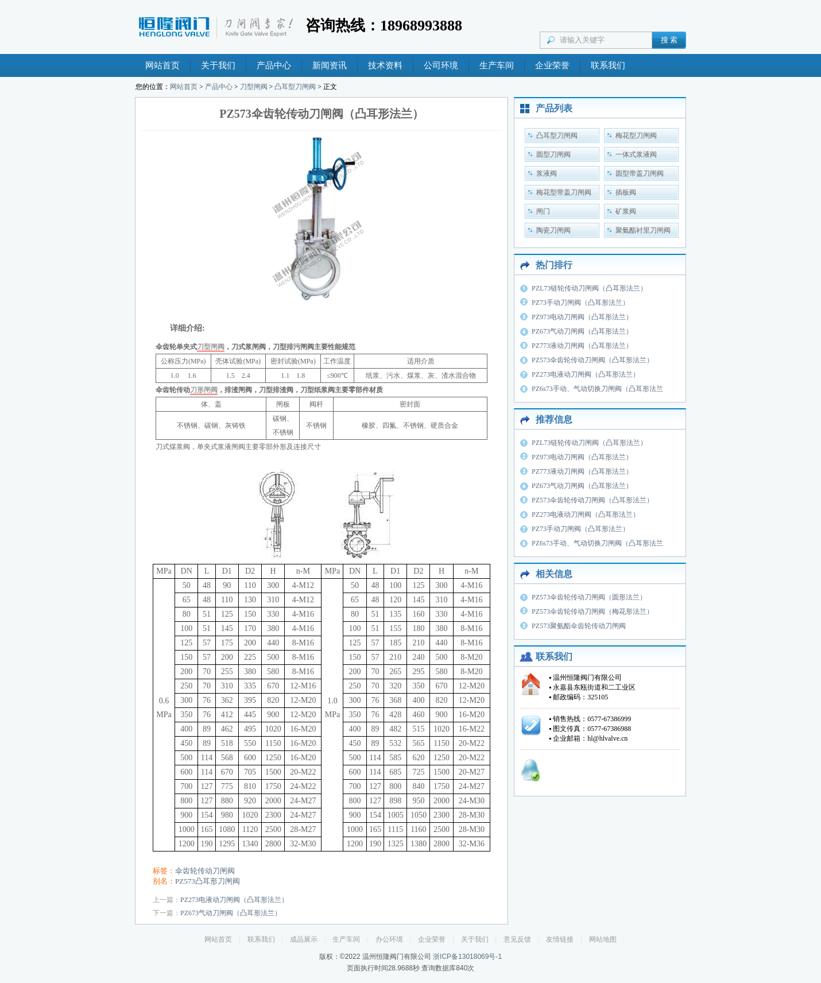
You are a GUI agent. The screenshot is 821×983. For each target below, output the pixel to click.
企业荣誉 (552, 65)
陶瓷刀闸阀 (553, 230)
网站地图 (603, 939)
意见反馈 (517, 939)
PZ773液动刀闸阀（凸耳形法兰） (582, 346)
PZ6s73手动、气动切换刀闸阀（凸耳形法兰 (597, 389)
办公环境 (389, 939)
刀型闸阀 (254, 87)
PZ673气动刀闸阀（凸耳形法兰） (230, 913)
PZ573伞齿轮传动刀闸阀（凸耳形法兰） (592, 360)
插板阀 (625, 192)
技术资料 (385, 65)
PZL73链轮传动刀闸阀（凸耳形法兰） (589, 288)
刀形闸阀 (204, 390)
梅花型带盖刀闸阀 (563, 192)
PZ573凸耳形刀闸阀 (207, 881)
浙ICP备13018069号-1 (467, 957)
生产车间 (496, 65)
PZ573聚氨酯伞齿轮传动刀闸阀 (579, 626)
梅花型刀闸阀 (636, 135)
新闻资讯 (329, 65)
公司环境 (441, 65)
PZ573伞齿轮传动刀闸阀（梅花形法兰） (592, 611)
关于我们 (218, 65)
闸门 (543, 211)
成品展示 (303, 939)
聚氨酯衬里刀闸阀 (643, 230)
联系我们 (608, 65)
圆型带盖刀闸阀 (639, 173)
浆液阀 (546, 173)
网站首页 (162, 65)
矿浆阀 (625, 211)
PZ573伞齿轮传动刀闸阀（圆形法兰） (589, 597)
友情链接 (560, 939)
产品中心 (274, 65)
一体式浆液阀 (636, 154)
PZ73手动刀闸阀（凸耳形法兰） (580, 303)
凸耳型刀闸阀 (295, 87)
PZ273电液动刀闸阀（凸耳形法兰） (234, 900)
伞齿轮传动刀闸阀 (205, 870)
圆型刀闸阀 (553, 154)
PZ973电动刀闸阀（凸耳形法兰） (582, 317)
